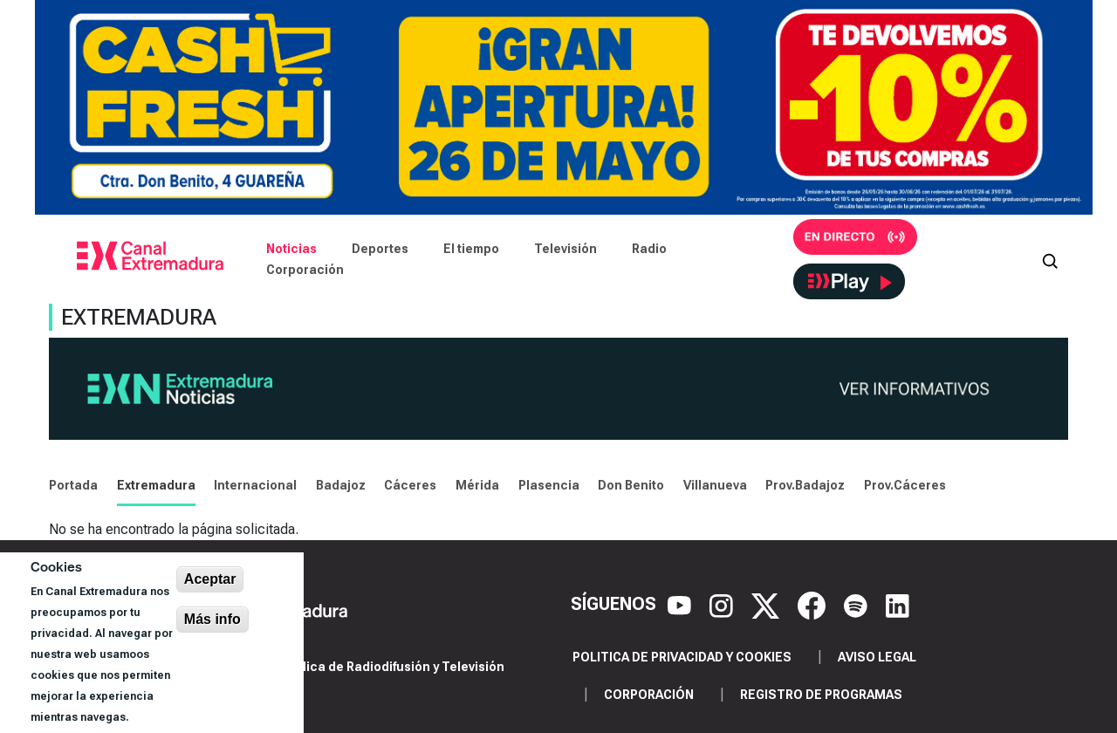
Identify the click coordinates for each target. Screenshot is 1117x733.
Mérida (477, 485)
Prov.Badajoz (805, 485)
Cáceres (410, 485)
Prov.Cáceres (905, 485)
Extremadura (156, 485)
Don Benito (631, 485)
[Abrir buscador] (1049, 259)
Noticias (291, 249)
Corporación (305, 270)
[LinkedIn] (897, 603)
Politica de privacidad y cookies (681, 657)
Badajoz (341, 485)
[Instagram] (723, 603)
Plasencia (548, 485)
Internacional (255, 485)
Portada (73, 485)
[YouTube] (682, 603)
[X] (767, 603)
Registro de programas (821, 695)
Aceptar (210, 579)
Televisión (565, 249)
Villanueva (715, 485)
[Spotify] (858, 603)
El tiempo (471, 249)
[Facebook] (814, 603)
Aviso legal (877, 657)
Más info (212, 619)
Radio (649, 249)
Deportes (380, 249)
